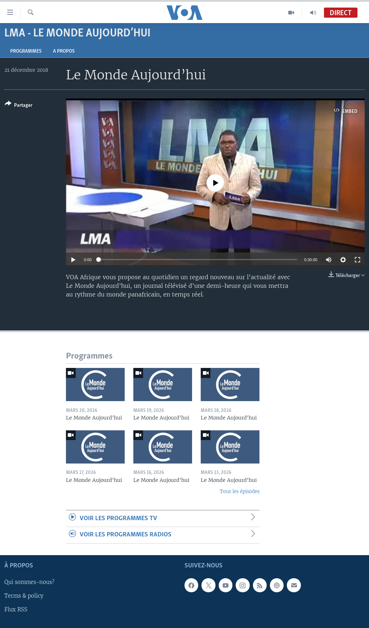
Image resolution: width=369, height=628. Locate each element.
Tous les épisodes (239, 491)
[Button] (18, 105)
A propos (64, 51)
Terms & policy (23, 596)
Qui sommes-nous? (29, 582)
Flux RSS (15, 609)
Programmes (25, 51)
